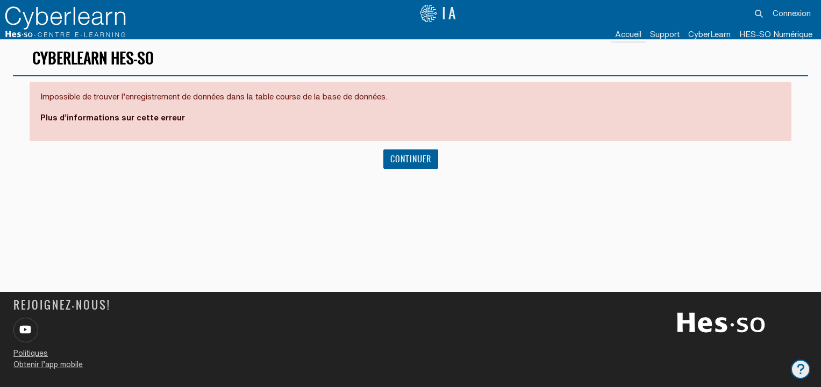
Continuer (410, 162)
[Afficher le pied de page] (800, 369)
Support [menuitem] (665, 34)
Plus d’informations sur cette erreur (113, 121)
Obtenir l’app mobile (48, 364)
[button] (759, 13)
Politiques (30, 353)
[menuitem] (709, 35)
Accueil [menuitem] (628, 34)
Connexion (792, 13)
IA (438, 13)
